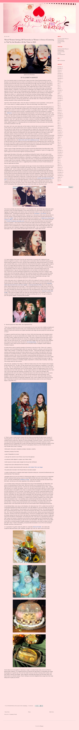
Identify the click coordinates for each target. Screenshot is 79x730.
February (59, 70)
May (58, 105)
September (60, 78)
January (59, 112)
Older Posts (51, 712)
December (59, 66)
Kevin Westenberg (31, 74)
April (59, 87)
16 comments (30, 705)
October (59, 133)
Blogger (41, 726)
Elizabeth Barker (61, 40)
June (58, 80)
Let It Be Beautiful (61, 54)
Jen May (59, 42)
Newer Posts (7, 712)
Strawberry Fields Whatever (63, 38)
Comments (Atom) (13, 714)
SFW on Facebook (61, 60)
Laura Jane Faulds (61, 41)
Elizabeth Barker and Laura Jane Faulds (15, 705)
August (59, 71)
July (58, 83)
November (60, 68)
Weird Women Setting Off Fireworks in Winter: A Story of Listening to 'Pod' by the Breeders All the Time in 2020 (29, 41)
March (59, 88)
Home (29, 712)
